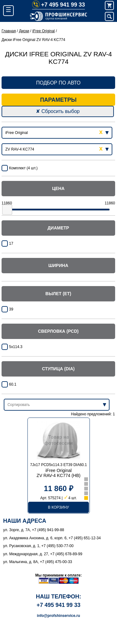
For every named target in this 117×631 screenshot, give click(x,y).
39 (11, 309)
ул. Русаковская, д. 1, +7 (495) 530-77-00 (38, 546)
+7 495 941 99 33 (58, 5)
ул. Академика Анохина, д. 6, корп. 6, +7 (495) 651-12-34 (52, 538)
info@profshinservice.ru (58, 615)
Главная (9, 31)
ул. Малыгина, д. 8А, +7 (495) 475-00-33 (37, 562)
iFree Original (43, 31)
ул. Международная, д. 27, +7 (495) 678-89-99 (42, 554)
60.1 (12, 384)
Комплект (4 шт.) (23, 168)
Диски (24, 31)
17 (11, 243)
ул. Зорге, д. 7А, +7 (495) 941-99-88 (33, 530)
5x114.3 (15, 347)
